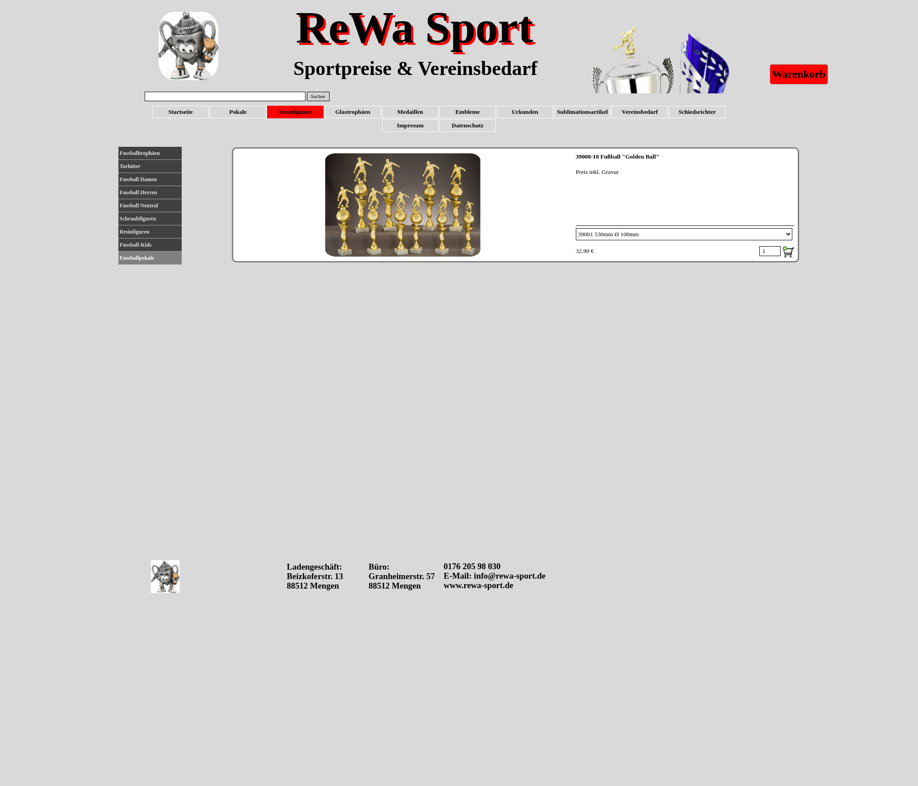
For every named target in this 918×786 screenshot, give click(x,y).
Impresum (410, 125)
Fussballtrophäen (140, 153)
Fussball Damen (138, 179)
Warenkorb (798, 74)
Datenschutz (467, 125)
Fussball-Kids (136, 245)
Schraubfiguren (138, 218)
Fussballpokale (137, 258)
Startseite (180, 111)
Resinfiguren (135, 232)
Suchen (318, 96)
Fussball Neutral (139, 205)
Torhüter (130, 166)
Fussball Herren (138, 192)
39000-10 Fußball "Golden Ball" (617, 156)
